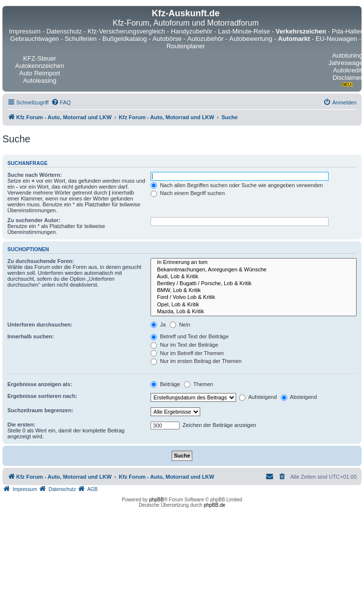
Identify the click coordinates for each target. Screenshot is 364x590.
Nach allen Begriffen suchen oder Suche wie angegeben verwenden (237, 185)
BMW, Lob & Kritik (254, 290)
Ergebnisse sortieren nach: (42, 396)
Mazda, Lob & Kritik (254, 311)
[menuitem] (61, 102)
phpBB (156, 499)
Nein (180, 325)
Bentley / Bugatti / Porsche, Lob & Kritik (254, 283)
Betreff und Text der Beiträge (190, 336)
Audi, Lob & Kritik (254, 276)
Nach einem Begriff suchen (188, 193)
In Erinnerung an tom (254, 262)
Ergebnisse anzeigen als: (39, 384)
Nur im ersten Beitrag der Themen (196, 361)
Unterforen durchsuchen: (39, 325)
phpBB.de (214, 505)
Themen (198, 384)
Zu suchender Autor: (34, 220)
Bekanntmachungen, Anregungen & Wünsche (254, 269)
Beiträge (165, 384)
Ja (158, 325)
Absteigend (299, 397)
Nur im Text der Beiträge (184, 345)
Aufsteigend (258, 397)
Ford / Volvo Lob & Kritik (254, 297)
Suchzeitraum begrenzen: (40, 410)
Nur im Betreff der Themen (187, 353)
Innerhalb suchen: (30, 336)
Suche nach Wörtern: (34, 175)
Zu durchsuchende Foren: (40, 261)
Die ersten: (21, 424)
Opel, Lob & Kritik (254, 304)
